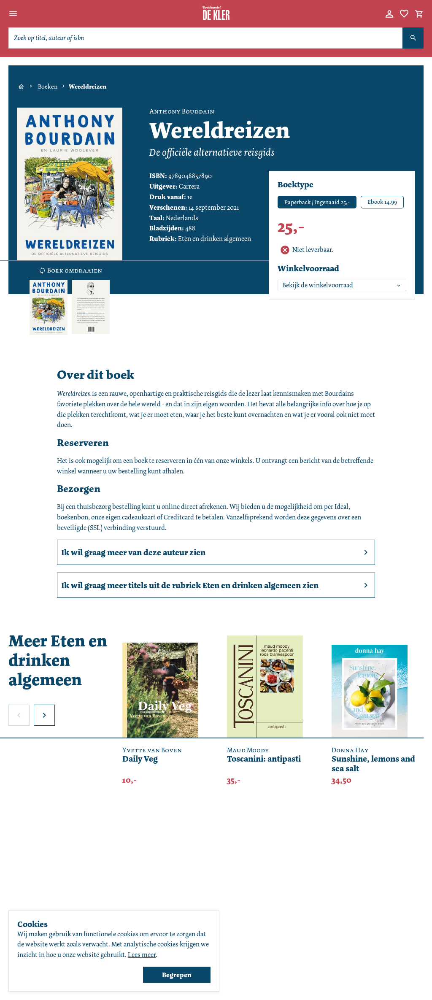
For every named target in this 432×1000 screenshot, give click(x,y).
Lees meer (142, 954)
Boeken (48, 86)
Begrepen (177, 974)
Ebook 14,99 (382, 201)
